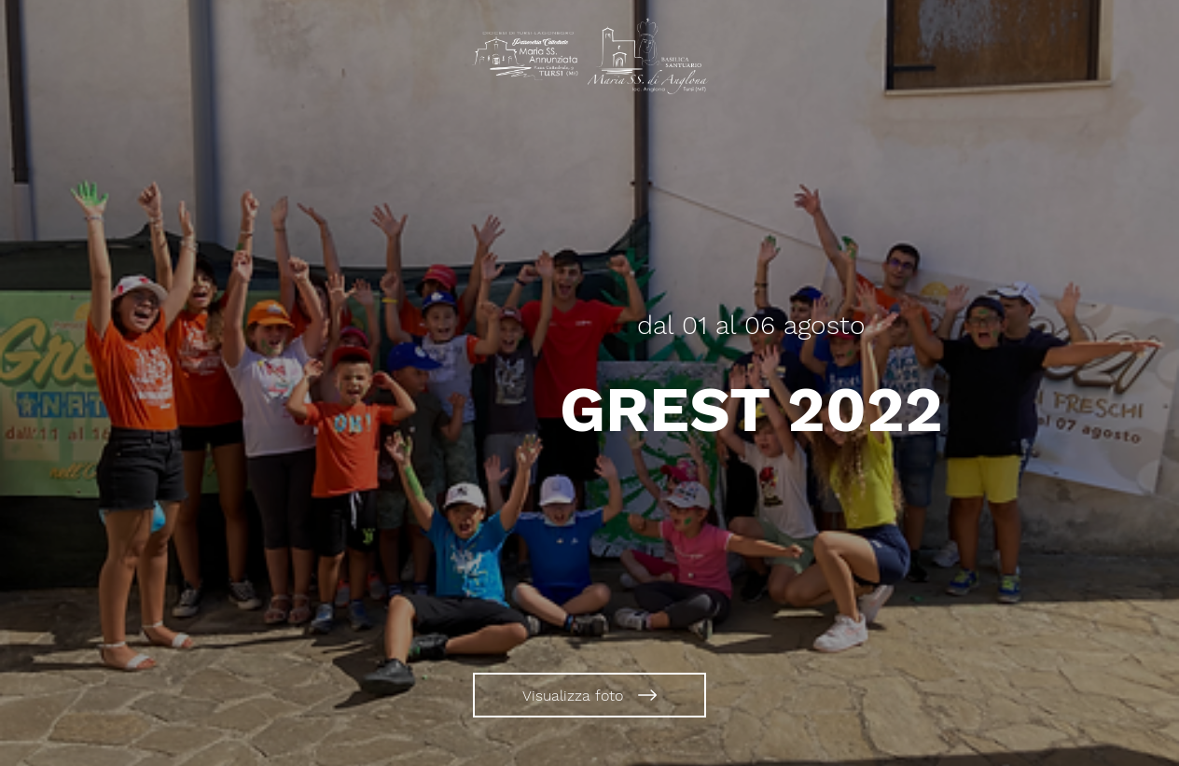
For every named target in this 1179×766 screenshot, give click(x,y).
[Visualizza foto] (589, 695)
